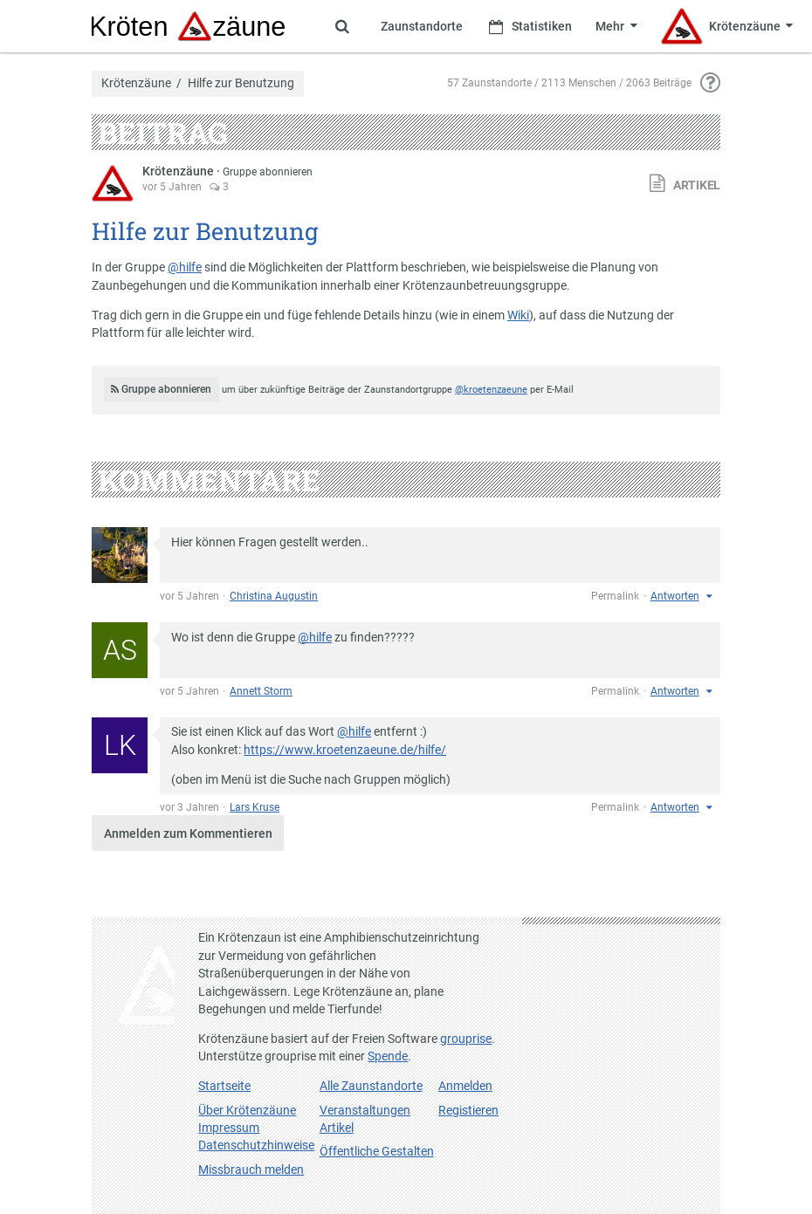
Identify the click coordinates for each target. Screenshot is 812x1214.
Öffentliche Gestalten (377, 1151)
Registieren (468, 1110)
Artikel (337, 1128)
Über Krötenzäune (247, 1110)
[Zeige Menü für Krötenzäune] (727, 26)
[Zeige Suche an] (342, 26)
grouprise (466, 1039)
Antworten (674, 596)
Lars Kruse (254, 807)
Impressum (228, 1128)
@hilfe (185, 267)
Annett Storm (261, 691)
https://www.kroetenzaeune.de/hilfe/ (345, 750)
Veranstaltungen (365, 1110)
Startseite (224, 1086)
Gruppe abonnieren (268, 172)
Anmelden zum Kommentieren (188, 833)
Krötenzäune (136, 84)
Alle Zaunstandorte (371, 1086)
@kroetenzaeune (491, 389)
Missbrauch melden (251, 1169)
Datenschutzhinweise (256, 1145)
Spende (388, 1056)
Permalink (615, 596)
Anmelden (465, 1086)
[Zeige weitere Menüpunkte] (616, 26)
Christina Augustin (274, 596)
